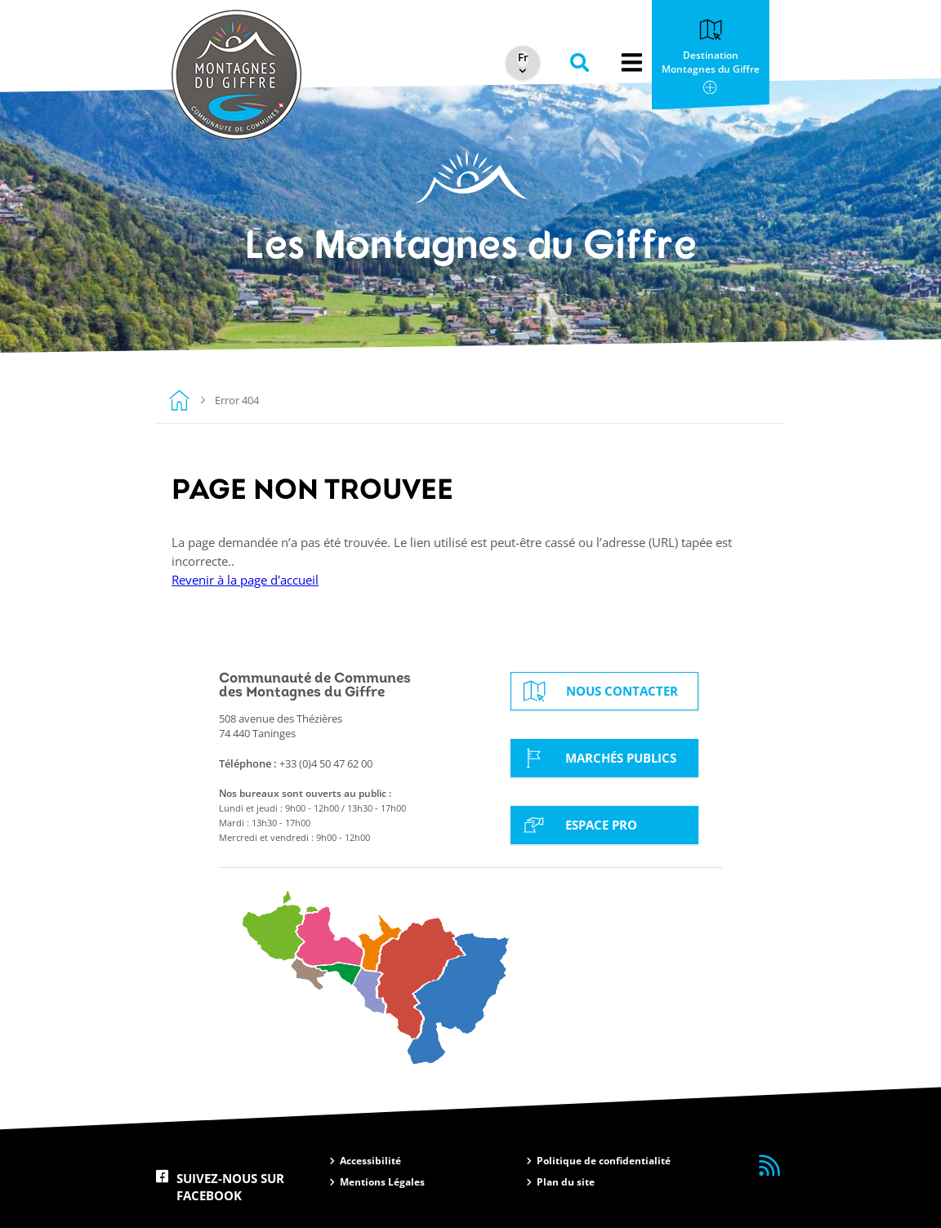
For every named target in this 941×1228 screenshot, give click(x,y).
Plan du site (566, 1182)
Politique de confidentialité (604, 1161)
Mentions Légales (382, 1182)
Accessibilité (370, 1161)
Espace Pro (577, 824)
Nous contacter (598, 691)
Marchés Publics (597, 758)
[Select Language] (520, 58)
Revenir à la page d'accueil (245, 580)
